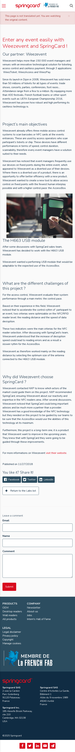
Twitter (29, 479)
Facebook (11, 479)
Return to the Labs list (20, 491)
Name (6, 536)
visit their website (56, 453)
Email (5, 520)
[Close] (69, 16)
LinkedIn (46, 479)
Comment (8, 551)
